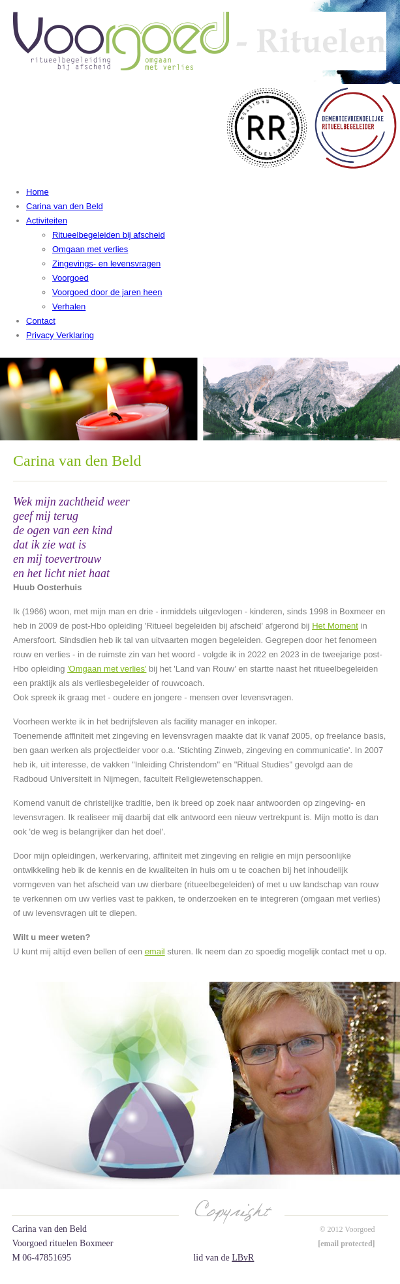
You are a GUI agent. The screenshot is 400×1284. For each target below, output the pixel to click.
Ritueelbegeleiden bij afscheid (108, 235)
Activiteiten (46, 220)
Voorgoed (70, 278)
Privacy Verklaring (60, 335)
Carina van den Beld (64, 206)
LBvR (243, 1258)
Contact (40, 321)
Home (37, 192)
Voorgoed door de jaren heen (107, 292)
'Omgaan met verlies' (106, 669)
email (155, 951)
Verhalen (68, 306)
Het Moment (335, 626)
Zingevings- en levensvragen (106, 263)
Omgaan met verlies (90, 249)
